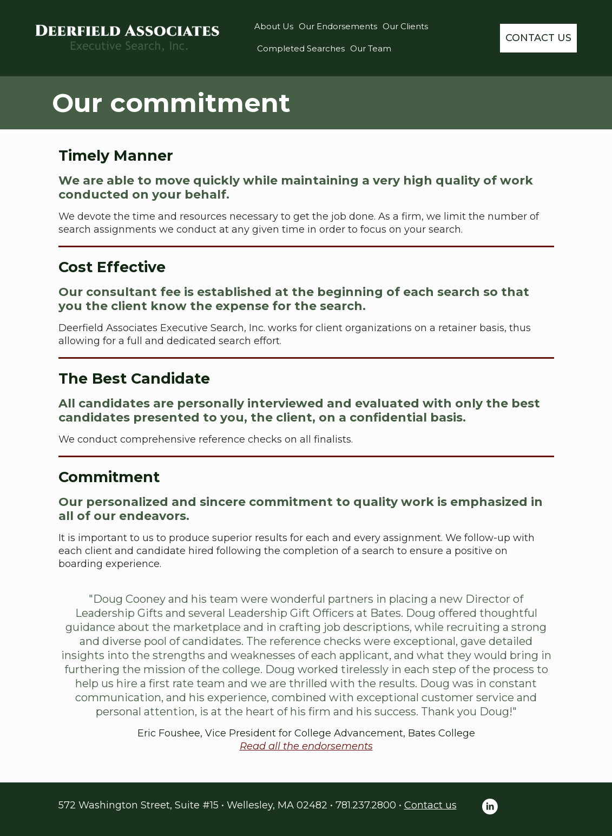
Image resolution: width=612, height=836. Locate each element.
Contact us (430, 805)
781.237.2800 (365, 805)
